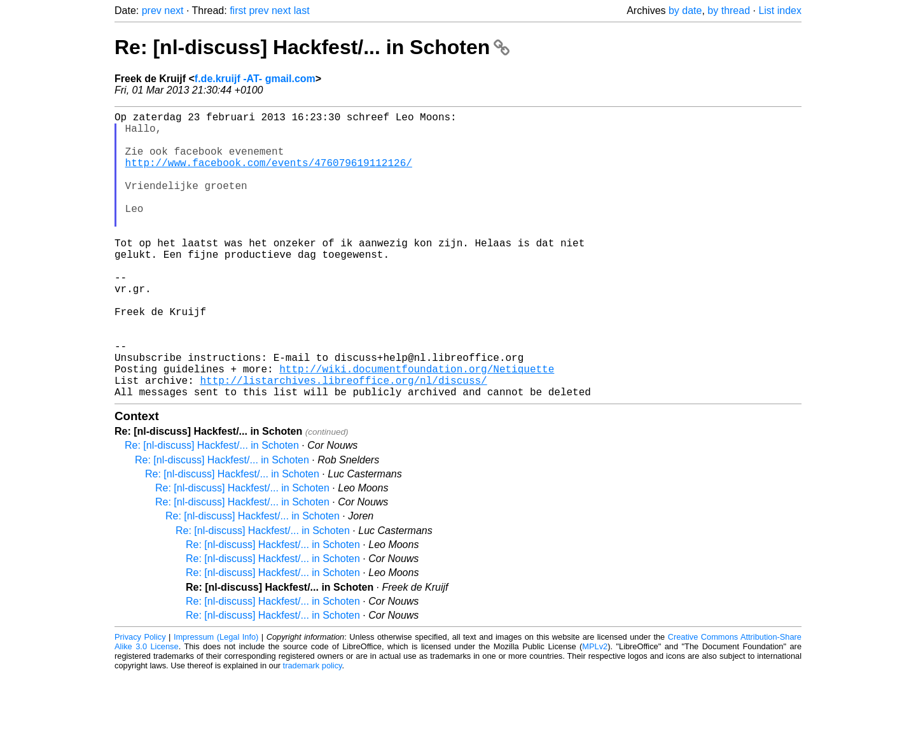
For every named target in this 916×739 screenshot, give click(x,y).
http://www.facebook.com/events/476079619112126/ (268, 175)
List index (780, 10)
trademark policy (312, 729)
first (238, 10)
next (173, 10)
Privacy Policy (140, 700)
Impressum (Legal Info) (216, 700)
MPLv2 (594, 710)
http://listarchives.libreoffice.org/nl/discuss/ (343, 441)
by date (685, 10)
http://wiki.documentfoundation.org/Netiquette (416, 427)
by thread (728, 10)
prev (152, 10)
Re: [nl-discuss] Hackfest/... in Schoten (312, 47)
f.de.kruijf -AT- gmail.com (255, 78)
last (302, 10)
